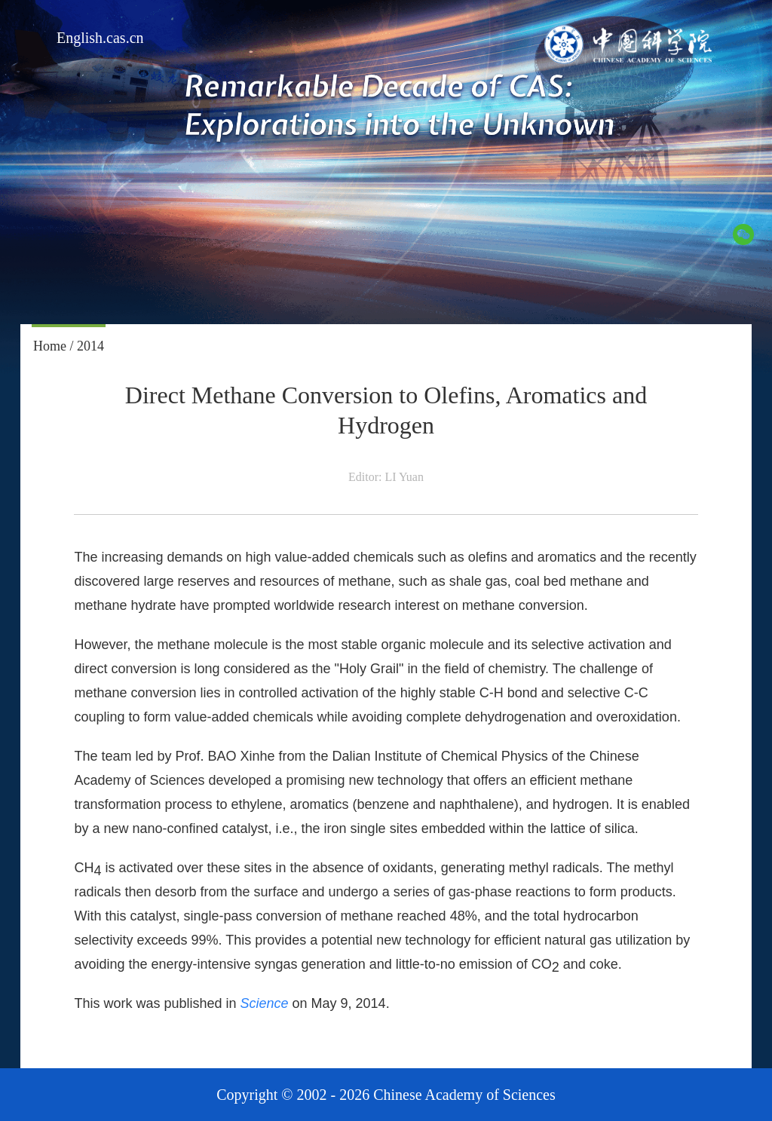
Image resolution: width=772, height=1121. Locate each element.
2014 (90, 346)
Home (49, 346)
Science (264, 1003)
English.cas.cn (100, 37)
